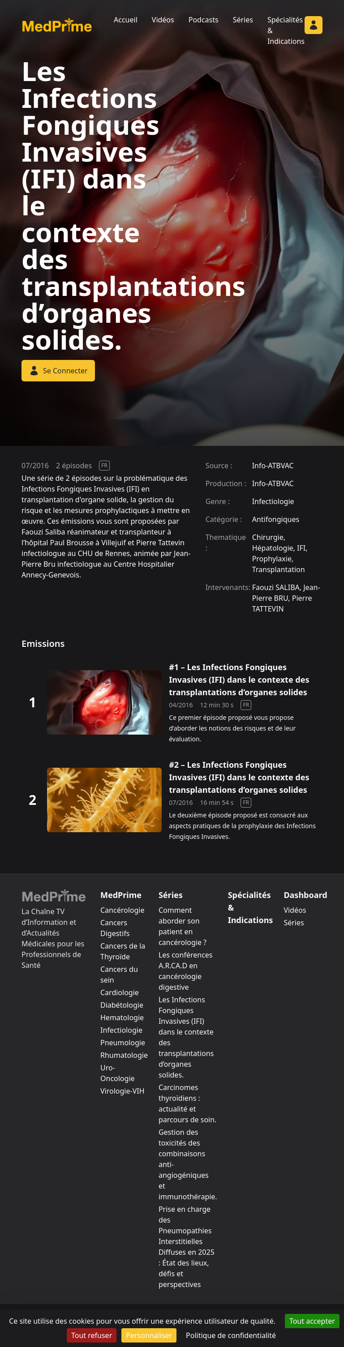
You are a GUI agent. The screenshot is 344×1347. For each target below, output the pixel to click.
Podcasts (204, 20)
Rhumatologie (124, 1055)
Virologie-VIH (122, 1091)
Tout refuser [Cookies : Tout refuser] (91, 1335)
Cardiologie (119, 992)
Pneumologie (122, 1043)
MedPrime (121, 894)
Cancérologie (122, 910)
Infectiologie (121, 1030)
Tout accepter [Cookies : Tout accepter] (312, 1321)
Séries (243, 20)
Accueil (126, 20)
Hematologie (122, 1017)
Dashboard (305, 894)
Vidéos (163, 20)
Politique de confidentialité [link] (231, 1335)
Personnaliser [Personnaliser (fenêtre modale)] (149, 1335)
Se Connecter (58, 370)
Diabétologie (121, 1005)
